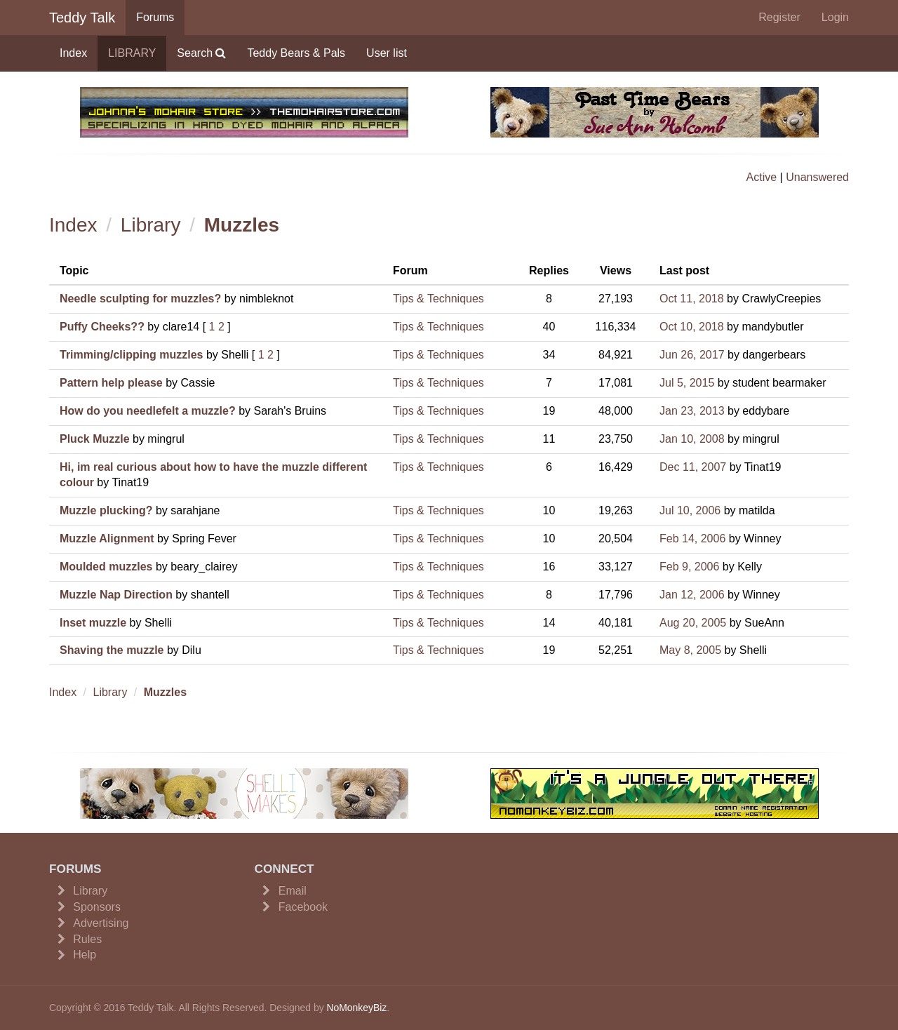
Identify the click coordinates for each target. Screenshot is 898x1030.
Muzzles (241, 225)
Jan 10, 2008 (692, 439)
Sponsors (97, 907)
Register (779, 17)
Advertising (100, 923)
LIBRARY (132, 53)
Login (835, 17)
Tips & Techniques (438, 299)
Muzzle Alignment (107, 538)
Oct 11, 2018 (691, 299)
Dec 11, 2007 (692, 467)
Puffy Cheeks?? (102, 327)
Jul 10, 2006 (690, 510)
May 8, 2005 (690, 650)
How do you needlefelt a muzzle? (148, 411)
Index (73, 53)
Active (761, 177)
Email (293, 891)
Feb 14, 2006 (692, 538)
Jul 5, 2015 (686, 383)
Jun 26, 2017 (692, 355)
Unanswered (817, 177)
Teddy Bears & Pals (296, 53)
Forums (155, 17)
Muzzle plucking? (106, 510)
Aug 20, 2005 (692, 623)
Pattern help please (111, 383)
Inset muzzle (93, 623)
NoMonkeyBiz (356, 1007)
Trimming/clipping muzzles (131, 355)
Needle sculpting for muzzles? (140, 299)
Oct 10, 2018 (691, 327)
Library (151, 225)
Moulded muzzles (106, 567)
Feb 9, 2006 (689, 567)
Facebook (303, 907)
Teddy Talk (82, 17)
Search (201, 53)
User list (386, 53)
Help (84, 955)
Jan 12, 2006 (692, 595)
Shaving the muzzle (111, 650)
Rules (87, 939)
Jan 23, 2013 (692, 411)
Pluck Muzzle (95, 439)
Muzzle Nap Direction (116, 595)
